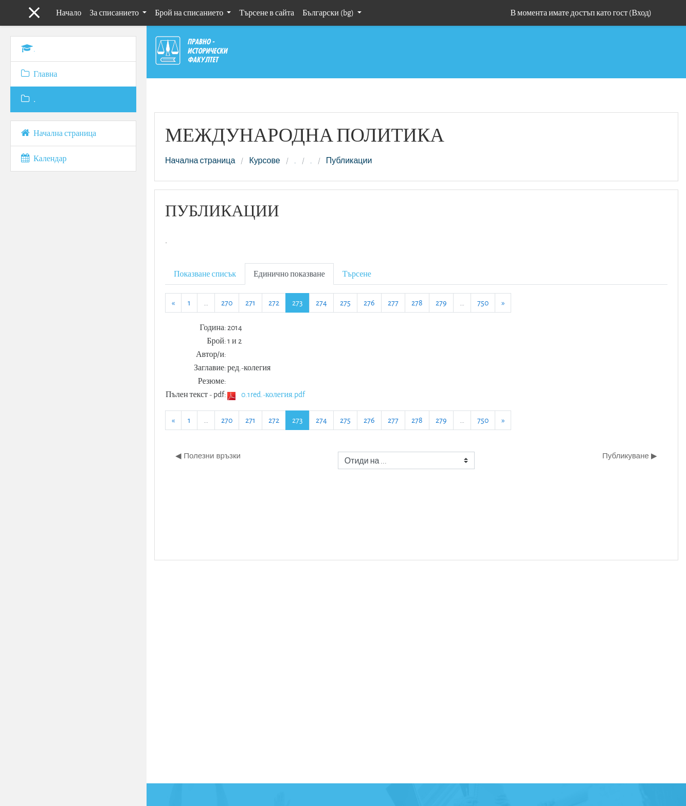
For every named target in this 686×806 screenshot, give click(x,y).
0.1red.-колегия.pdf (273, 394)
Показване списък (205, 273)
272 (273, 302)
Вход (640, 12)
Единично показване (289, 273)
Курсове (264, 161)
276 (369, 302)
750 (483, 302)
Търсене (356, 273)
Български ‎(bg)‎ (328, 12)
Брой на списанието (190, 12)
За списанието (114, 12)
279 (441, 302)
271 (250, 302)
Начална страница (200, 161)
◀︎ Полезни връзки (208, 455)
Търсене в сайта (266, 12)
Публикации (349, 161)
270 (226, 302)
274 (321, 302)
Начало (68, 12)
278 (417, 302)
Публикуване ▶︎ (629, 455)
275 (345, 302)
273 (301, 302)
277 (393, 302)
